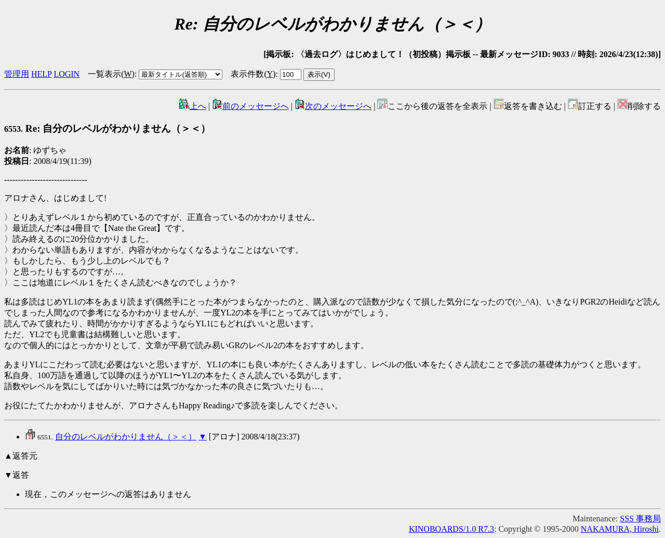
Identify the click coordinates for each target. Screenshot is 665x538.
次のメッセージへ (333, 106)
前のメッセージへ (250, 106)
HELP (41, 74)
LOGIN (66, 74)
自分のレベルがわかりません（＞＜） (125, 436)
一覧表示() (111, 74)
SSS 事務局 (640, 518)
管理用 (16, 74)
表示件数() (253, 74)
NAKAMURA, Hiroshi (620, 529)
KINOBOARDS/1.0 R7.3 (451, 529)
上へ (192, 106)
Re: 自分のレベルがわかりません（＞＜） (107, 128)
